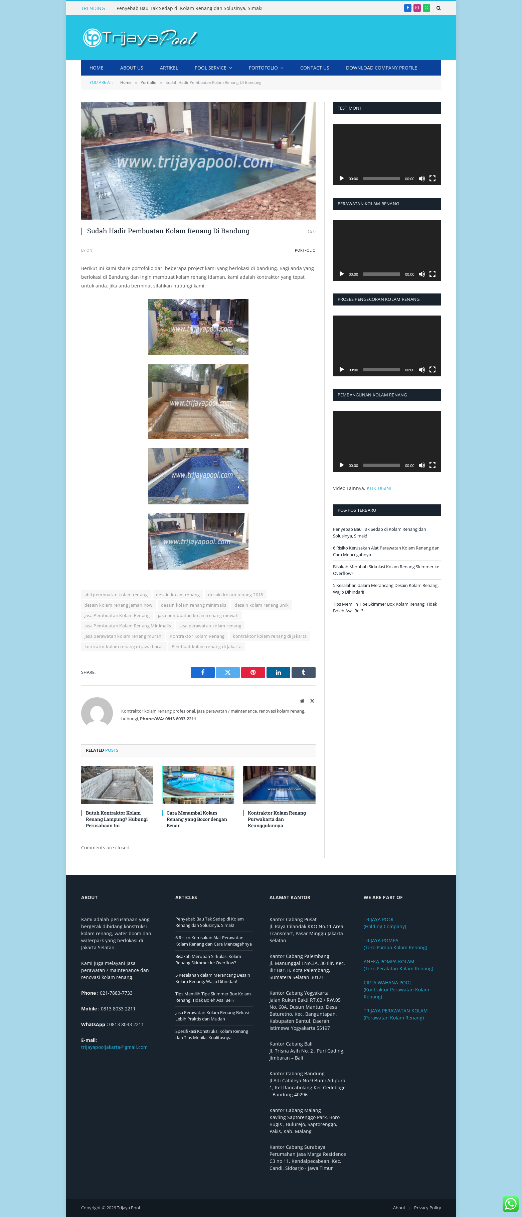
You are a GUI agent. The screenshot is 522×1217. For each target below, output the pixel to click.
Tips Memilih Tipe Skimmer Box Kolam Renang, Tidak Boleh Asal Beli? (213, 997)
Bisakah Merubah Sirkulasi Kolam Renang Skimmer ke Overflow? (208, 959)
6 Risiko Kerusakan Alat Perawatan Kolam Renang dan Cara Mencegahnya (213, 941)
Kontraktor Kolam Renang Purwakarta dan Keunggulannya (277, 819)
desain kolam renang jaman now (118, 605)
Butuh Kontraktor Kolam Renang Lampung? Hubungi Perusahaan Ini (117, 819)
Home (97, 68)
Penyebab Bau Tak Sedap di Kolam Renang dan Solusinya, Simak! (190, 8)
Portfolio (305, 250)
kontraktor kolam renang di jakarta (270, 636)
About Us (131, 68)
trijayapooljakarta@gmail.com (114, 1047)
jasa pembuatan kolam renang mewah (198, 615)
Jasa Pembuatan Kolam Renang (117, 615)
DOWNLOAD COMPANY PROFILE (381, 68)
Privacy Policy (427, 1208)
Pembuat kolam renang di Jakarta (207, 646)
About (399, 1208)
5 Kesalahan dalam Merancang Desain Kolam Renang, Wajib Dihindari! (212, 978)
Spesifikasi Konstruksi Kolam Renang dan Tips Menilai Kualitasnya (211, 1034)
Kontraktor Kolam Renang (197, 636)
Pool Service (210, 68)
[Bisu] (421, 178)
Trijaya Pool (128, 1208)
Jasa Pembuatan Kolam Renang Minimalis (127, 626)
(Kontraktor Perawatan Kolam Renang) (396, 989)
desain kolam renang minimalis (193, 605)
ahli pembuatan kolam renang (116, 595)
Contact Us (314, 68)
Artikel (169, 68)
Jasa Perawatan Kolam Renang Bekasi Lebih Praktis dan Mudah (212, 1015)
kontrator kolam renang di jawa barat (123, 646)
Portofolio (263, 68)
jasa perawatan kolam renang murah (123, 636)
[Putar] (341, 178)
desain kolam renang (178, 595)
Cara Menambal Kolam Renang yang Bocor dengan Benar (197, 819)
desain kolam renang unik (261, 605)
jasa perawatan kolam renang (210, 626)
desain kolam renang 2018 (235, 595)
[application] (387, 154)
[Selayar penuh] (432, 178)
